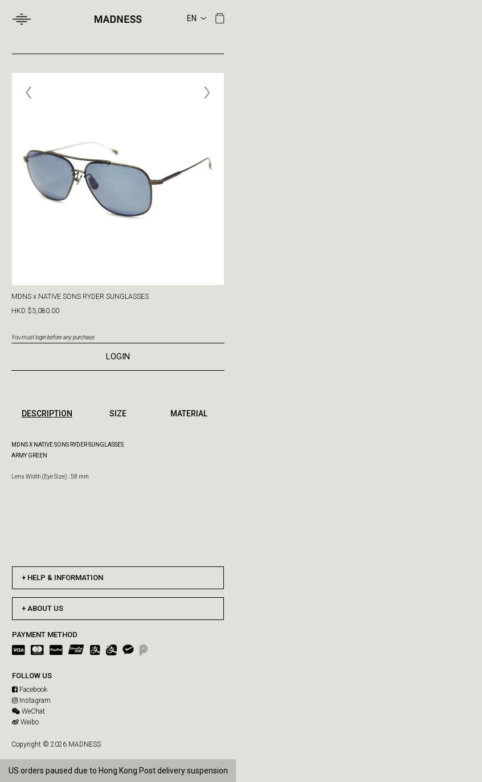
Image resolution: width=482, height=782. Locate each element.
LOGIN (118, 356)
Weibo (25, 722)
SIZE (117, 413)
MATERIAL (188, 413)
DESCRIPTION (47, 413)
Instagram (31, 700)
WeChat (28, 711)
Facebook (29, 690)
